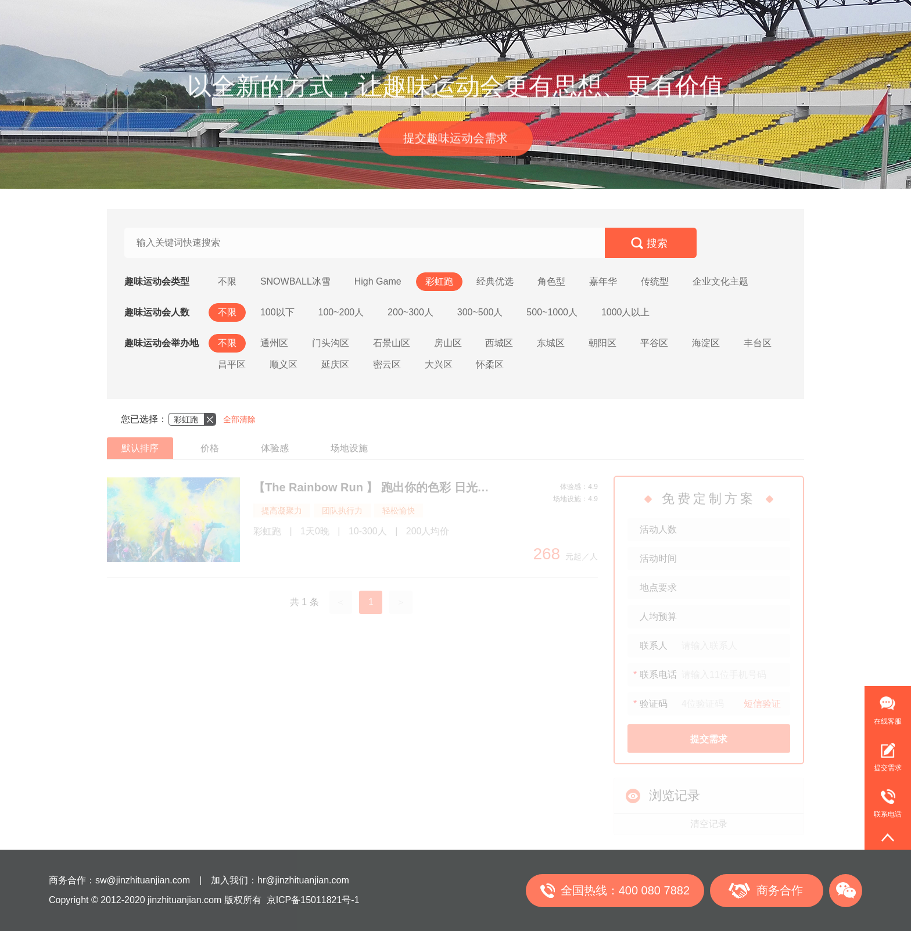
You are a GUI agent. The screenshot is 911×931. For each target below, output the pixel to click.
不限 (227, 281)
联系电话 (883, 798)
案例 (558, 17)
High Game (377, 281)
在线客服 (888, 721)
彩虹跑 (439, 281)
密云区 (387, 364)
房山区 (448, 343)
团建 (256, 17)
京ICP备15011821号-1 (313, 900)
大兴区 (439, 364)
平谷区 (654, 343)
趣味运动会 (308, 17)
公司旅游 (423, 17)
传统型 (655, 281)
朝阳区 (602, 343)
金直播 (475, 17)
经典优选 (495, 281)
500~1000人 (552, 312)
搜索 (657, 243)
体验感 (275, 448)
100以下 (277, 312)
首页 (217, 17)
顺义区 (283, 364)
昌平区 (232, 364)
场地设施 (349, 448)
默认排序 (140, 448)
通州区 (274, 343)
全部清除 (239, 419)
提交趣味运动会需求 (455, 140)
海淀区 (706, 343)
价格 (209, 448)
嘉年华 (603, 281)
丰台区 (758, 343)
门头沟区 (330, 343)
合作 (598, 17)
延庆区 (335, 364)
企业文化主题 (720, 281)
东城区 (551, 343)
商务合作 (779, 890)
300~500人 (480, 312)
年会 (519, 17)
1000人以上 (625, 312)
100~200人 (341, 312)
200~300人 (410, 312)
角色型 (551, 281)
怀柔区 (490, 364)
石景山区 (391, 343)
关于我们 (645, 17)
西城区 (499, 343)
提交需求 (888, 768)
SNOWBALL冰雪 (295, 281)
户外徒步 (368, 17)
